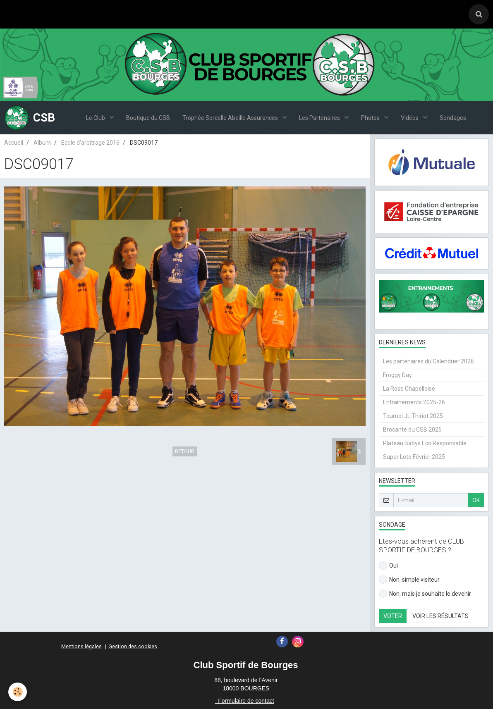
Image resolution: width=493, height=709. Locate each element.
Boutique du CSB (148, 118)
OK (476, 500)
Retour (184, 451)
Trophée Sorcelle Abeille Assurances (230, 118)
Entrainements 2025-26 (414, 402)
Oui (388, 565)
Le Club (96, 118)
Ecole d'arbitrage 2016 (90, 142)
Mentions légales (81, 646)
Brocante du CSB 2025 (412, 429)
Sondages (453, 118)
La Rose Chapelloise (409, 388)
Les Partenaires (320, 118)
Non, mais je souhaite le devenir (425, 594)
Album (42, 142)
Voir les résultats (440, 616)
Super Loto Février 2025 (414, 457)
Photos (371, 118)
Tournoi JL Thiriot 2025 (413, 416)
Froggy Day (397, 375)
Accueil (13, 142)
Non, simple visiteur (409, 579)
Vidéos (410, 118)
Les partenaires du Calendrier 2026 (428, 361)
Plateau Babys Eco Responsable (425, 443)
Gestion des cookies (132, 646)
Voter (392, 616)
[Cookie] (17, 692)
